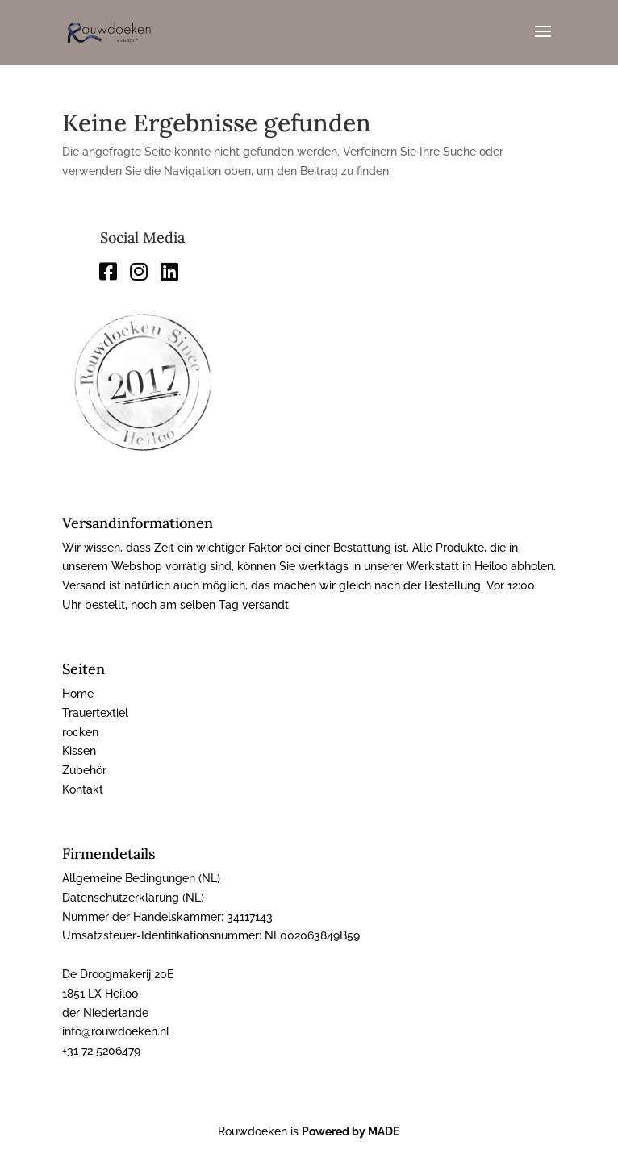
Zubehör (84, 770)
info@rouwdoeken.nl (115, 1031)
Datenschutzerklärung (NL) (133, 897)
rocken (80, 732)
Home (78, 693)
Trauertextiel (95, 712)
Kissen (79, 750)
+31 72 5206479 (101, 1050)
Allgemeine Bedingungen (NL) (141, 878)
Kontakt (82, 789)
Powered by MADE (350, 1131)
